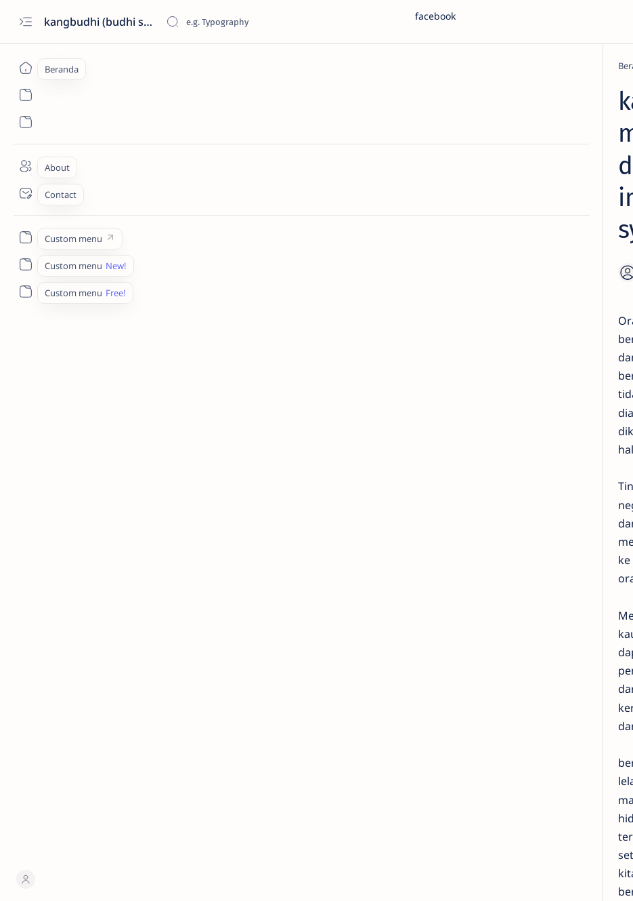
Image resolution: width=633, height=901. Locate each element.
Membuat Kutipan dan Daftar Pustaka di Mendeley (536, 327)
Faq (578, 782)
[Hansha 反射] (139, 66)
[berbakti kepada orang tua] (484, 671)
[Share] (392, 141)
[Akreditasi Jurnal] (484, 604)
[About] (25, 166)
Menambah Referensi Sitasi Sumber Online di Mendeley (533, 230)
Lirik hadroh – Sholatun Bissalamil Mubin (522, 520)
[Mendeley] (520, 204)
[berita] (575, 671)
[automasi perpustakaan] (484, 638)
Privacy (544, 782)
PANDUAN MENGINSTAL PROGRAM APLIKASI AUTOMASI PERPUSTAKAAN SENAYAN (539, 453)
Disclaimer (496, 782)
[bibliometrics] (484, 705)
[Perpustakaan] (531, 420)
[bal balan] (575, 638)
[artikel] (575, 604)
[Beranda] (25, 67)
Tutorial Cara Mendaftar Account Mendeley (522, 386)
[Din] (510, 494)
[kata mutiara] (242, 714)
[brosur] (575, 705)
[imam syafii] (170, 714)
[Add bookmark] (354, 141)
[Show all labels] (490, 737)
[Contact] (25, 193)
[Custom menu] (25, 237)
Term (452, 782)
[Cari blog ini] (267, 21)
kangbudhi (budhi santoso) (100, 21)
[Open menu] (25, 22)
